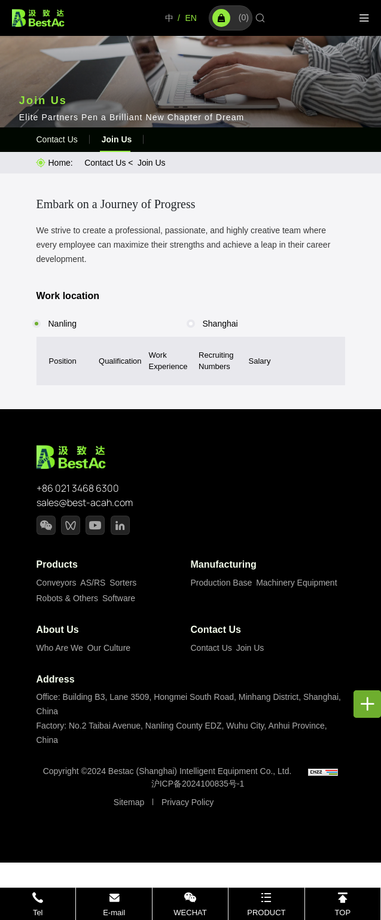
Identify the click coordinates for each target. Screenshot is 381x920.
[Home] (38, 17)
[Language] (169, 18)
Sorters (122, 582)
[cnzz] (323, 771)
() (230, 18)
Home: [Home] (60, 162)
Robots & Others (67, 598)
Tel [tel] (38, 912)
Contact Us (57, 139)
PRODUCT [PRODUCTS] (266, 912)
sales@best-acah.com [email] (84, 502)
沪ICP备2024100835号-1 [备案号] (198, 783)
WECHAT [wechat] (189, 912)
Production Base (221, 582)
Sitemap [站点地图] (129, 802)
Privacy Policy (187, 802)
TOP (343, 912)
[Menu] (364, 18)
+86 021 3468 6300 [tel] (77, 488)
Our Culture (108, 648)
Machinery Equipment (296, 582)
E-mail (114, 912)
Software (118, 598)
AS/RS (92, 582)
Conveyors (56, 582)
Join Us (117, 139)
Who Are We (59, 648)
